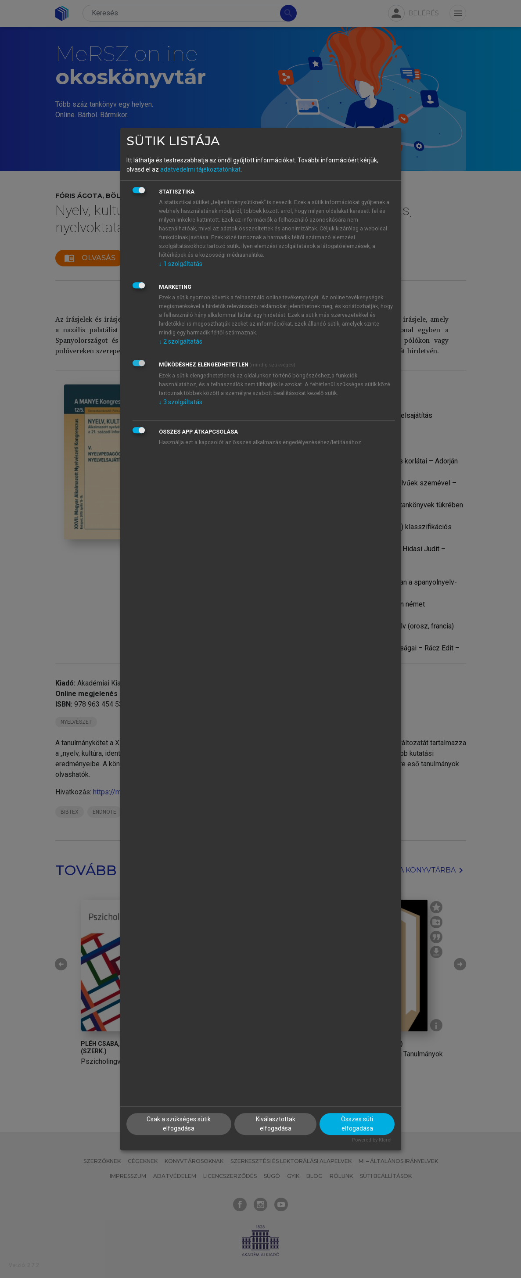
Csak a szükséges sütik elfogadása (179, 1124)
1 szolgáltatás (180, 263)
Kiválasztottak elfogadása (275, 1124)
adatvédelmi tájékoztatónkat (200, 169)
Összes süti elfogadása (357, 1124)
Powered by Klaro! (372, 1140)
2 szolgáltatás (180, 341)
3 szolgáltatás (180, 402)
